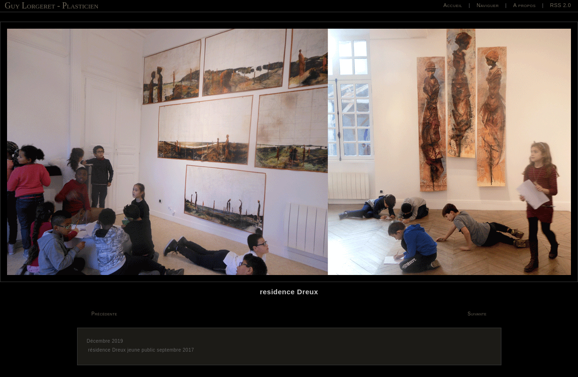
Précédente (104, 313)
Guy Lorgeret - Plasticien (51, 5)
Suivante (477, 313)
